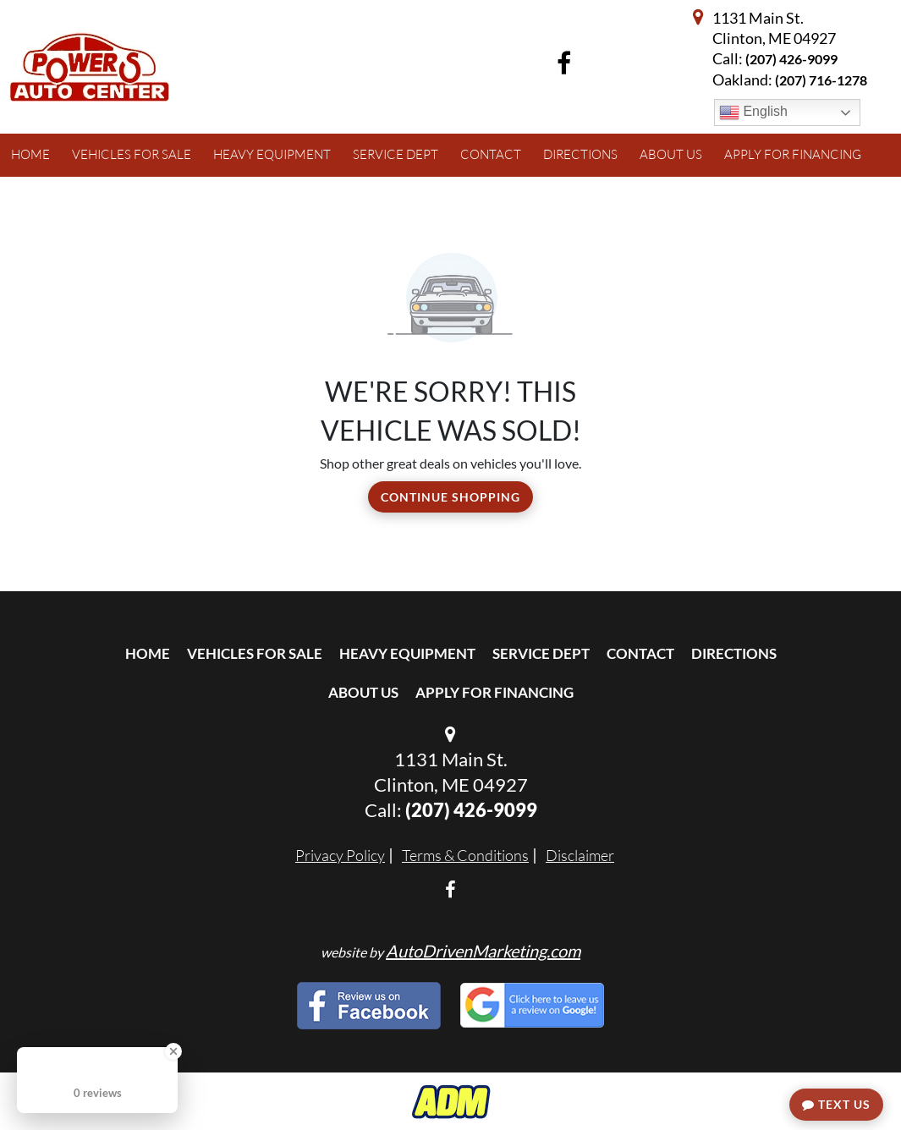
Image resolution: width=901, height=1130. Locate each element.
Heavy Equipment (407, 653)
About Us (363, 692)
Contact (640, 653)
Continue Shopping (450, 497)
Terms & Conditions (465, 855)
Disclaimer (580, 855)
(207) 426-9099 (791, 59)
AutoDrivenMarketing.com (483, 951)
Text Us (836, 1104)
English (753, 112)
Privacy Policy (340, 855)
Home (147, 653)
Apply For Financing (494, 692)
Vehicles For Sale (254, 653)
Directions (734, 653)
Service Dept (541, 653)
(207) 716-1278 (821, 80)
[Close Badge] (173, 1051)
